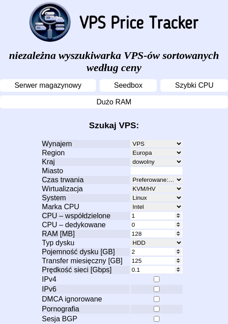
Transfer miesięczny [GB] (82, 261)
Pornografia (60, 309)
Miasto (52, 171)
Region (53, 153)
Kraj (48, 162)
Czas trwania (62, 180)
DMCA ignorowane (72, 299)
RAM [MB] (58, 234)
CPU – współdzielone (76, 216)
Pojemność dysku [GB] (78, 252)
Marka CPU (60, 207)
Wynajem (57, 144)
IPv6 (49, 289)
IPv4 (49, 279)
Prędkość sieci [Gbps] (77, 270)
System (54, 198)
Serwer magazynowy (48, 85)
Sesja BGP (59, 319)
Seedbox (128, 85)
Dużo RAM (113, 102)
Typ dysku (58, 243)
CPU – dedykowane (73, 225)
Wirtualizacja (62, 189)
